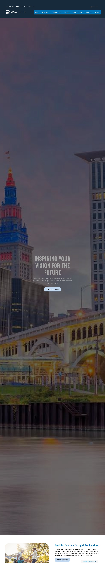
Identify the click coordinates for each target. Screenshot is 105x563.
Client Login (94, 1)
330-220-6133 (9, 1)
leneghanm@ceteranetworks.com (25, 1)
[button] (36, 7)
